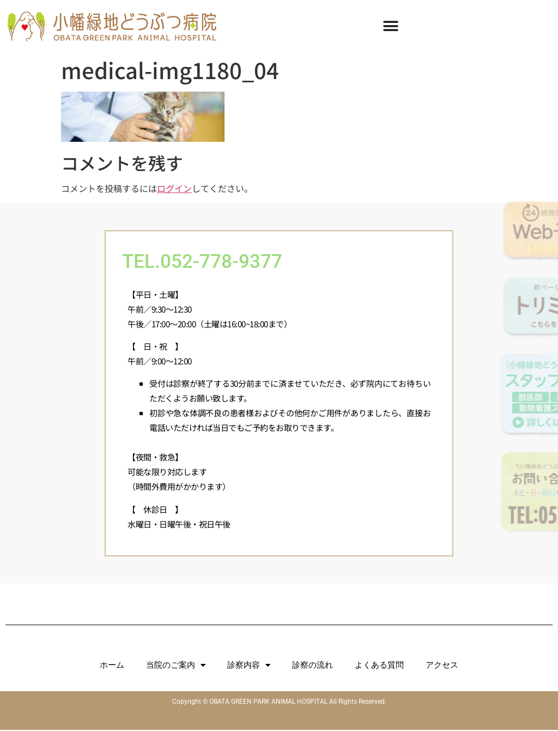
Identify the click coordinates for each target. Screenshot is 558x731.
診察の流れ (312, 666)
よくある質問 (379, 666)
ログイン (174, 188)
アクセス (442, 666)
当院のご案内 (175, 666)
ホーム (112, 666)
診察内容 (248, 666)
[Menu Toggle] (391, 26)
